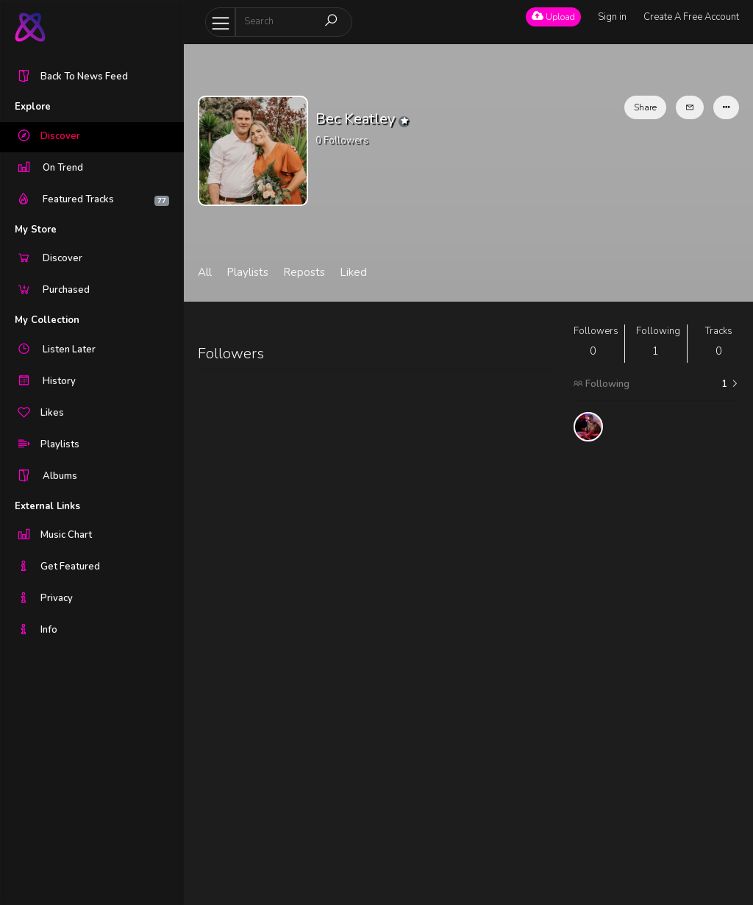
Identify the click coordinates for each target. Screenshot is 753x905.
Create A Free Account (691, 17)
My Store (36, 229)
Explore (33, 106)
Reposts (304, 272)
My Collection (47, 320)
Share (645, 107)
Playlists (247, 272)
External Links (47, 506)
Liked (353, 272)
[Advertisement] (656, 673)
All (205, 272)
